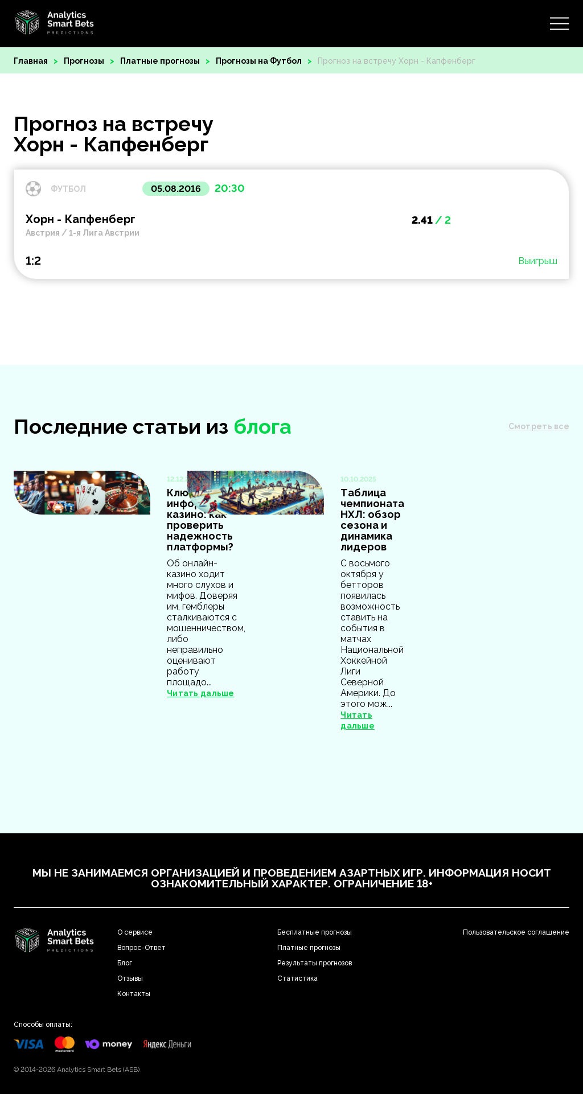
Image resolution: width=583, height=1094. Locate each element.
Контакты (133, 994)
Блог (124, 963)
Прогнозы (84, 60)
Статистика (297, 978)
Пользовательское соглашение (516, 932)
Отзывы (130, 978)
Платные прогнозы (160, 60)
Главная (31, 60)
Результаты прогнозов (314, 963)
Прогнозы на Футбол (259, 60)
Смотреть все (538, 426)
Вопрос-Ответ (141, 948)
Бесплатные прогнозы (314, 932)
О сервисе (135, 932)
